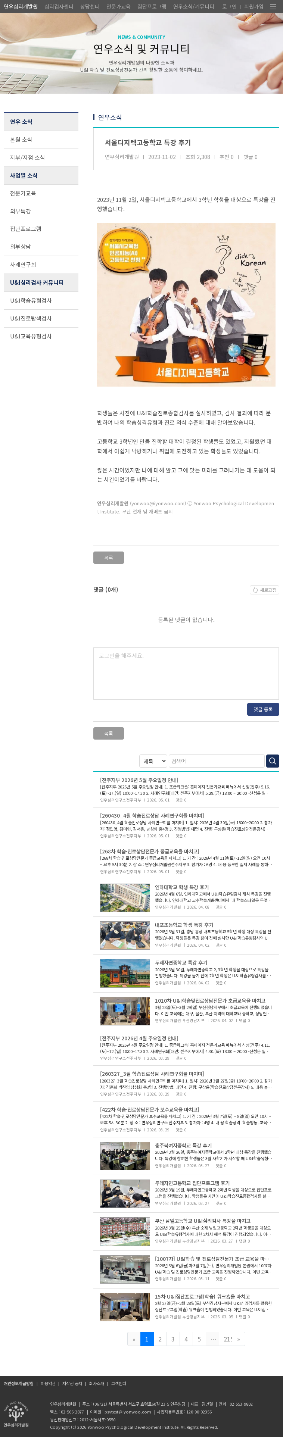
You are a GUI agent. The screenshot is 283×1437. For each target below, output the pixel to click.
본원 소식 (21, 139)
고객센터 (118, 1383)
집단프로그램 (152, 6)
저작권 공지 (72, 1383)
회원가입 (254, 6)
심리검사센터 (59, 6)
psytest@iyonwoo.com (128, 1412)
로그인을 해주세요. (121, 655)
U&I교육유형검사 (31, 336)
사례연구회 (23, 264)
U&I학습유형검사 (31, 300)
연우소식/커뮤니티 (193, 6)
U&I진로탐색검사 (31, 318)
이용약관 (48, 1383)
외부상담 (20, 246)
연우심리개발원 (21, 6)
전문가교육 (118, 6)
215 (228, 1338)
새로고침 (268, 590)
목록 (108, 557)
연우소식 (110, 117)
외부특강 (20, 211)
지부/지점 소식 (27, 157)
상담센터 (90, 6)
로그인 (229, 6)
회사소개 (96, 1383)
